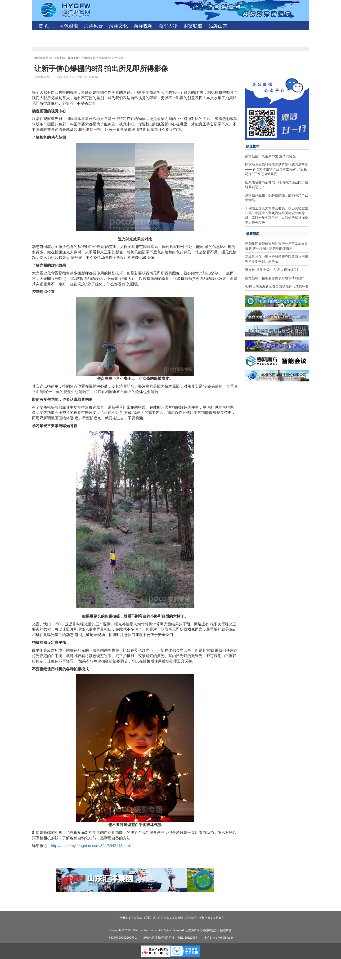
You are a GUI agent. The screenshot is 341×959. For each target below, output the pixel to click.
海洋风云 (93, 25)
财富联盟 (193, 25)
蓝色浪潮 (68, 25)
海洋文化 (118, 25)
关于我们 (122, 917)
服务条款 (136, 917)
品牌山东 (217, 25)
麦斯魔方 (218, 917)
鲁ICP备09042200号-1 (122, 937)
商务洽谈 (177, 917)
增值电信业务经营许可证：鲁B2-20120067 (170, 937)
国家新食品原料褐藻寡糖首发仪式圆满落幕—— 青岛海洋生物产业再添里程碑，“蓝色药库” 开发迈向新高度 (276, 169)
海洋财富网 (41, 58)
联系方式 (150, 917)
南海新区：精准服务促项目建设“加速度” (274, 278)
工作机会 (191, 917)
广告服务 (163, 917)
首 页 (44, 25)
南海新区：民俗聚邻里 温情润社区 (270, 156)
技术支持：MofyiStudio (218, 937)
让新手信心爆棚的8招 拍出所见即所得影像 (80, 58)
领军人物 (168, 25)
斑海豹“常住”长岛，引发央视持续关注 (272, 270)
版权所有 (204, 917)
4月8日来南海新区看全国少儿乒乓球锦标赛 (277, 286)
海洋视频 (143, 25)
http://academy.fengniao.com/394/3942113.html (91, 846)
